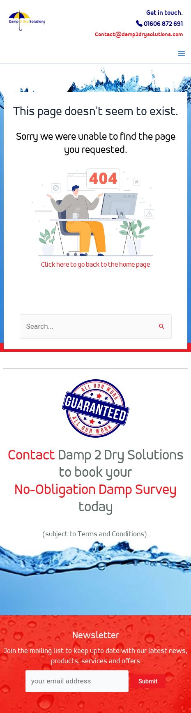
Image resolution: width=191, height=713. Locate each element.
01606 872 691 (163, 24)
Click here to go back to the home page (95, 264)
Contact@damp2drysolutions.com (139, 34)
